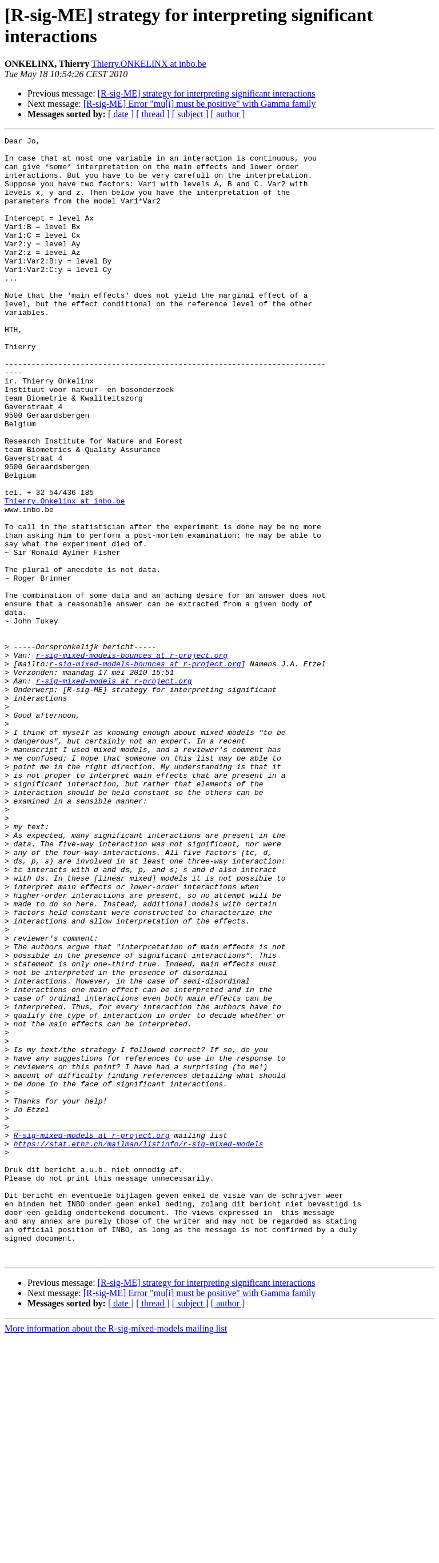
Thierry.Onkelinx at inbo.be (65, 574)
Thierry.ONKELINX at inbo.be (148, 64)
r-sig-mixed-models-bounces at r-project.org (132, 759)
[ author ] (228, 114)
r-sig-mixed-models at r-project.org (114, 790)
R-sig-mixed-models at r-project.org (92, 1335)
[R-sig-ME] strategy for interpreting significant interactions (207, 93)
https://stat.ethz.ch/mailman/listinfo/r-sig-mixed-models (139, 1346)
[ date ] (121, 114)
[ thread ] (153, 114)
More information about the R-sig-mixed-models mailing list (116, 1553)
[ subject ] (190, 114)
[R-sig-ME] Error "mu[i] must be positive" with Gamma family (199, 104)
